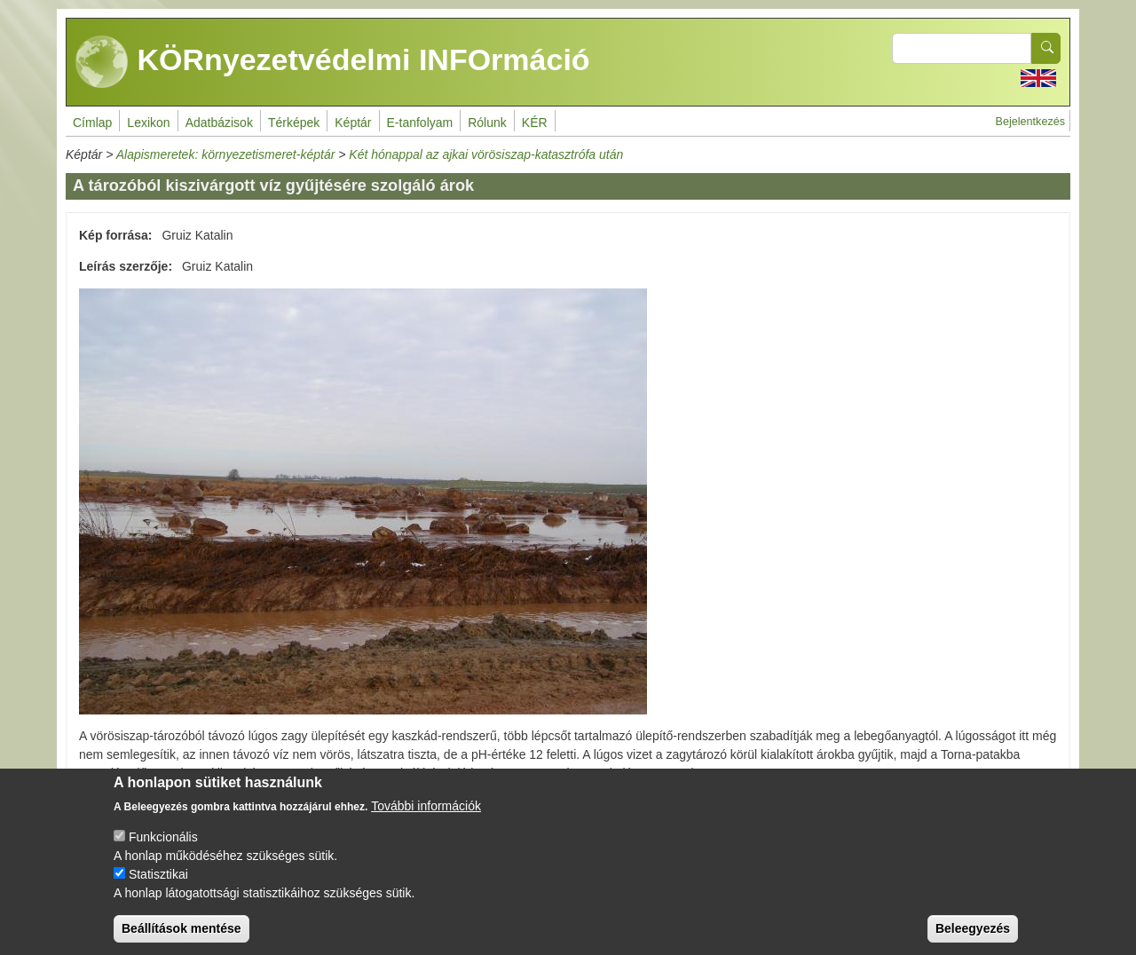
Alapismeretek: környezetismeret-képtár (225, 154)
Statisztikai (158, 889)
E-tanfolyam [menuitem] (420, 122)
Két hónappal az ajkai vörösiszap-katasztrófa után (486, 154)
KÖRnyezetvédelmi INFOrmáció (332, 62)
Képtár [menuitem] (353, 122)
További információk (426, 821)
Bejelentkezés (1030, 121)
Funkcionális (163, 852)
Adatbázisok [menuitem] (219, 122)
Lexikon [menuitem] (148, 122)
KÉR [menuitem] (535, 122)
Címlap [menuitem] (92, 122)
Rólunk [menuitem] (487, 122)
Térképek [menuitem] (294, 122)
